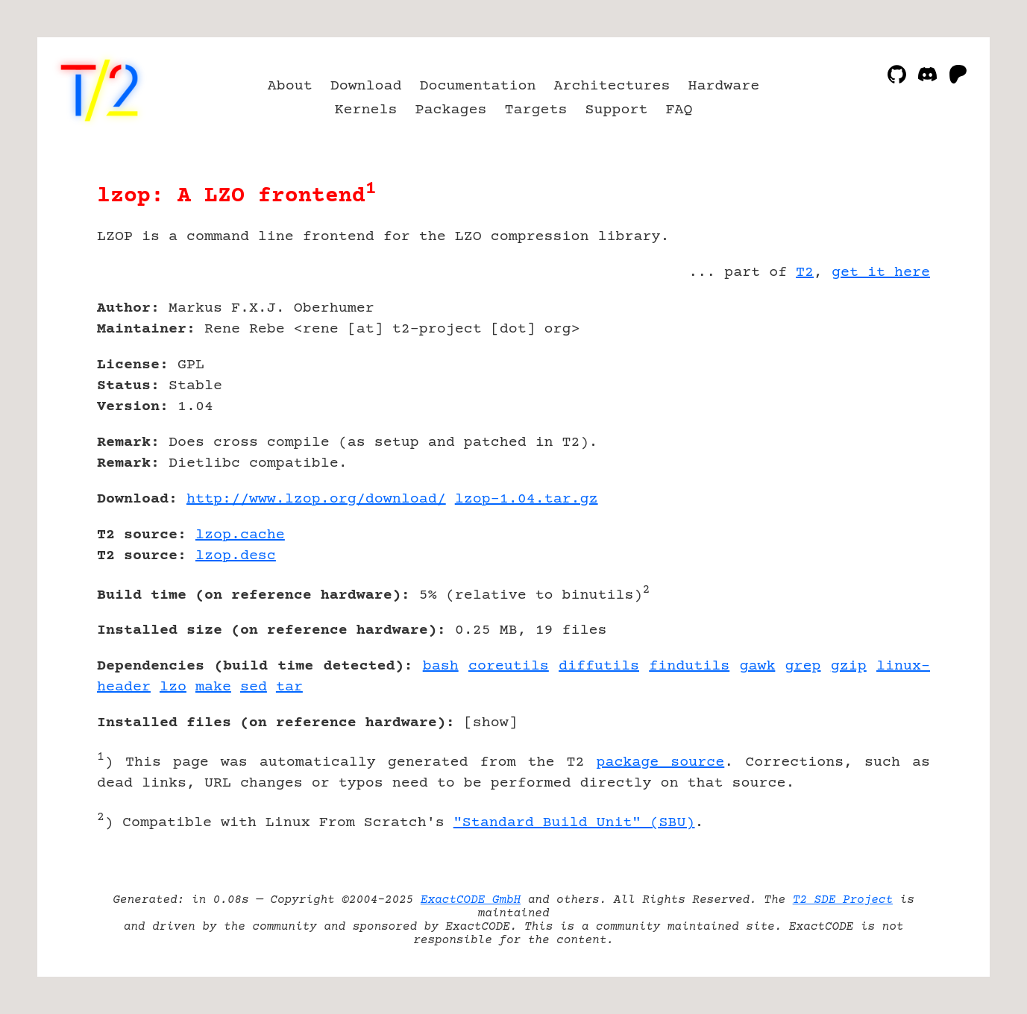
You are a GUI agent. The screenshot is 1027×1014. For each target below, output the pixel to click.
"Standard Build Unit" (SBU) (574, 822)
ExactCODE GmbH (471, 900)
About (290, 86)
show (491, 722)
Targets (536, 110)
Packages (451, 110)
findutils (689, 666)
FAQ (678, 110)
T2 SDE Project (843, 900)
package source (660, 762)
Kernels (366, 110)
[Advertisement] (885, 395)
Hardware (723, 86)
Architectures (611, 86)
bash (441, 666)
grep (803, 666)
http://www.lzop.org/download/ (316, 499)
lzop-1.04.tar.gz (526, 499)
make (213, 687)
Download (366, 86)
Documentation (478, 86)
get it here (881, 272)
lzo (173, 687)
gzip (849, 666)
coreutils (508, 666)
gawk (757, 666)
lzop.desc (235, 555)
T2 (805, 272)
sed (253, 687)
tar (289, 687)
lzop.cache (240, 535)
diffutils (599, 666)
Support (616, 110)
